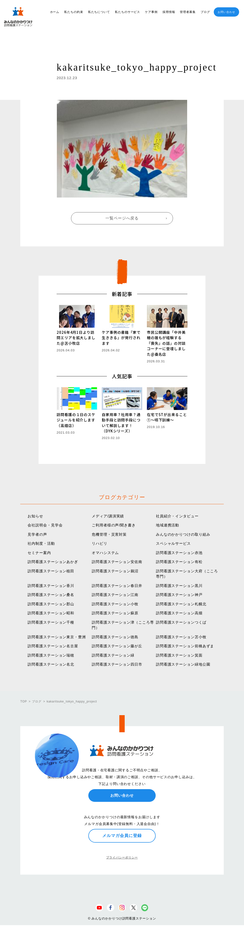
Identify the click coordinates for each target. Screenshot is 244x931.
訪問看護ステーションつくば (181, 622)
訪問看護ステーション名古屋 (53, 646)
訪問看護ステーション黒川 (179, 586)
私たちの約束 (73, 12)
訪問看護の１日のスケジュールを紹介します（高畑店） (76, 420)
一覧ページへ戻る (121, 218)
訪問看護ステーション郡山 (51, 604)
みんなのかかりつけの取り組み (183, 534)
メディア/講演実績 (108, 516)
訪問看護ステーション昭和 (51, 613)
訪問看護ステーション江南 (115, 595)
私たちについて (99, 12)
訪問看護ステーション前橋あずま (185, 646)
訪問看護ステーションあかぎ (53, 562)
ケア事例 (151, 12)
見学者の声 (37, 534)
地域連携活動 (167, 525)
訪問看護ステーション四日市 (117, 664)
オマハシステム (105, 553)
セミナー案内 (39, 553)
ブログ (205, 12)
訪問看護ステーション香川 (51, 586)
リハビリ (99, 543)
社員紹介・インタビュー (177, 516)
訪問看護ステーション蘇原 (115, 613)
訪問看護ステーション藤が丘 (117, 646)
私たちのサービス (127, 12)
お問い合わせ (226, 11)
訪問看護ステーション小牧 (115, 604)
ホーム (55, 12)
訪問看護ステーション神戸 (179, 595)
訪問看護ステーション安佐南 (117, 562)
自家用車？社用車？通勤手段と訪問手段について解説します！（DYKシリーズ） (121, 423)
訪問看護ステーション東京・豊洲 (57, 637)
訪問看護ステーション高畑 (179, 613)
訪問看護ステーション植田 (51, 571)
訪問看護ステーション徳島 (115, 637)
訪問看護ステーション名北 (51, 664)
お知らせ (35, 516)
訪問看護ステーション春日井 (117, 586)
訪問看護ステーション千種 (51, 622)
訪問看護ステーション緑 (113, 655)
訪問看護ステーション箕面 (179, 655)
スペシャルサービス (173, 543)
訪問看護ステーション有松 (179, 562)
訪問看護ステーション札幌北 (181, 604)
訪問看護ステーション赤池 (179, 553)
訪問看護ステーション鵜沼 (115, 571)
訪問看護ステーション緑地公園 (183, 664)
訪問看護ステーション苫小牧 (181, 637)
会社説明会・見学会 (45, 525)
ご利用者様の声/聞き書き (114, 525)
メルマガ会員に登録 (122, 835)
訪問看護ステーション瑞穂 (51, 655)
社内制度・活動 (41, 543)
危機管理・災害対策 (109, 534)
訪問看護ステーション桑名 (51, 595)
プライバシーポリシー (122, 857)
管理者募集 (188, 12)
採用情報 (169, 12)
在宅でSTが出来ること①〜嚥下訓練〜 (167, 417)
